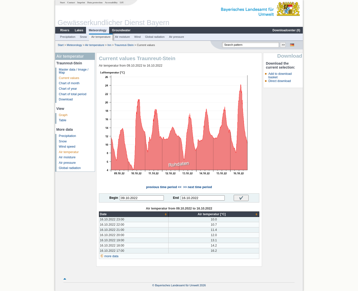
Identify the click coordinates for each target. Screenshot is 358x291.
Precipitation (68, 36)
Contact (71, 2)
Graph (63, 115)
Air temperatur (69, 152)
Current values (69, 78)
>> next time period (197, 187)
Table (62, 120)
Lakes (79, 30)
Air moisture (122, 36)
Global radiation (155, 36)
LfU (122, 2)
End (176, 198)
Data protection (94, 2)
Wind (137, 36)
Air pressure (176, 36)
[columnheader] (134, 214)
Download (66, 99)
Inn (109, 44)
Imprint (81, 2)
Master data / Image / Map (74, 71)
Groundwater (121, 30)
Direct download (279, 81)
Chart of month (69, 83)
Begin (113, 198)
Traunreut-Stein (124, 44)
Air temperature (100, 36)
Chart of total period (73, 94)
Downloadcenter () (286, 30)
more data (111, 256)
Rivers (64, 30)
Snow (83, 36)
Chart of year (68, 88)
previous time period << (163, 187)
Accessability (111, 2)
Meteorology (97, 30)
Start (62, 2)
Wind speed (67, 146)
